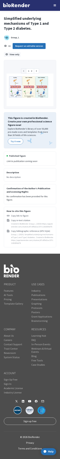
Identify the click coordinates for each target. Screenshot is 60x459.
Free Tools (37, 360)
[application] (47, 451)
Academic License (13, 388)
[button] (54, 5)
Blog (34, 356)
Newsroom (10, 353)
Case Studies (38, 364)
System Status (12, 357)
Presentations (39, 299)
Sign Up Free (10, 379)
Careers (8, 340)
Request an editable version (29, 46)
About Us (9, 335)
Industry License (13, 392)
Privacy (30, 442)
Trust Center (11, 348)
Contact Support (13, 344)
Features (8, 290)
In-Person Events (40, 344)
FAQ (33, 340)
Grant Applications (41, 316)
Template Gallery (13, 303)
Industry (35, 290)
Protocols (36, 308)
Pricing (8, 299)
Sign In (7, 383)
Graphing (36, 303)
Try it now (15, 141)
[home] (16, 5)
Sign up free (30, 421)
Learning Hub (38, 335)
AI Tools (8, 295)
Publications (38, 295)
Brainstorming (39, 320)
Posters (35, 312)
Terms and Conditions (30, 448)
